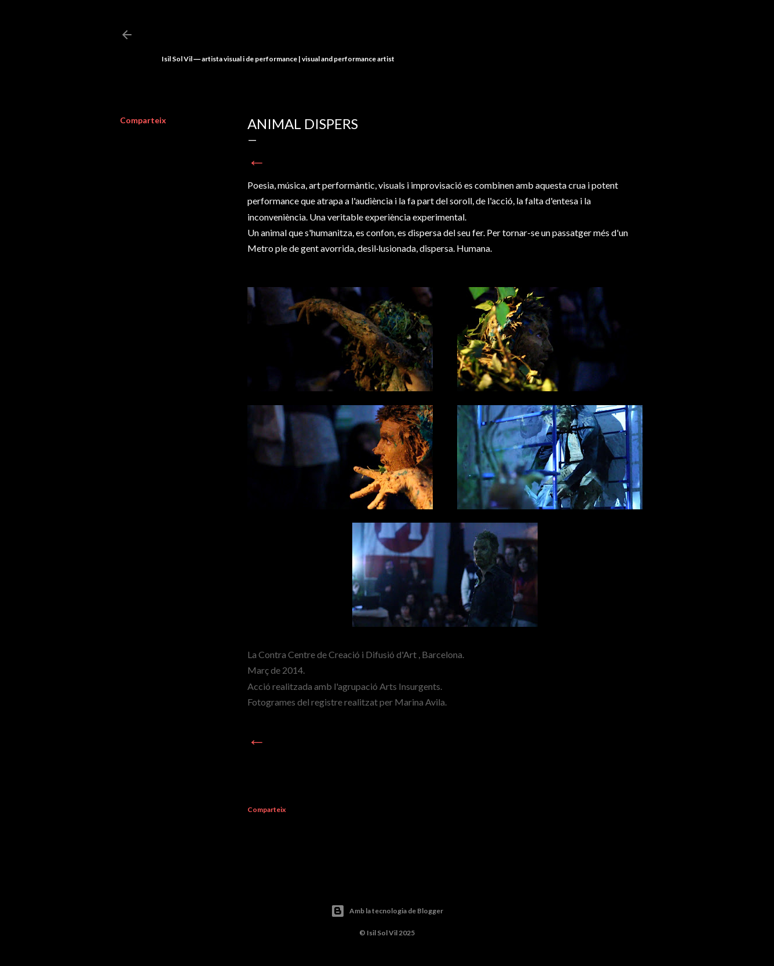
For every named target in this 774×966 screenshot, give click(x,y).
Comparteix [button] (143, 120)
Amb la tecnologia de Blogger (387, 911)
